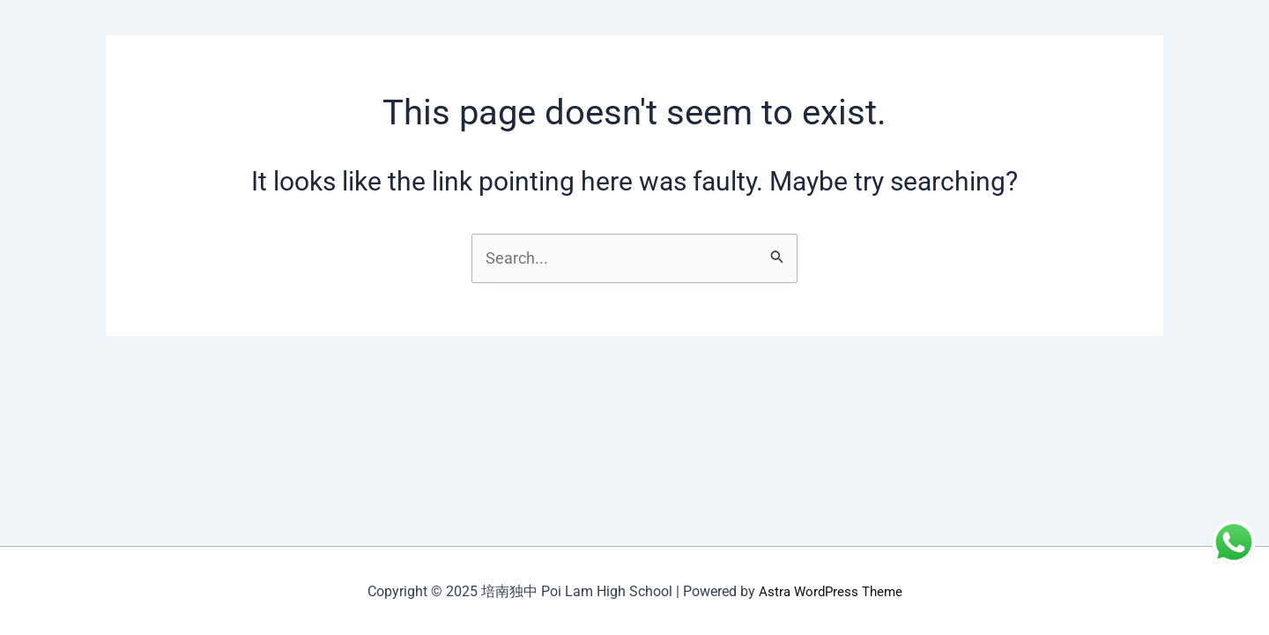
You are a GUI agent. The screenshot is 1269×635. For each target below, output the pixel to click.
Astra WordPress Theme (830, 591)
